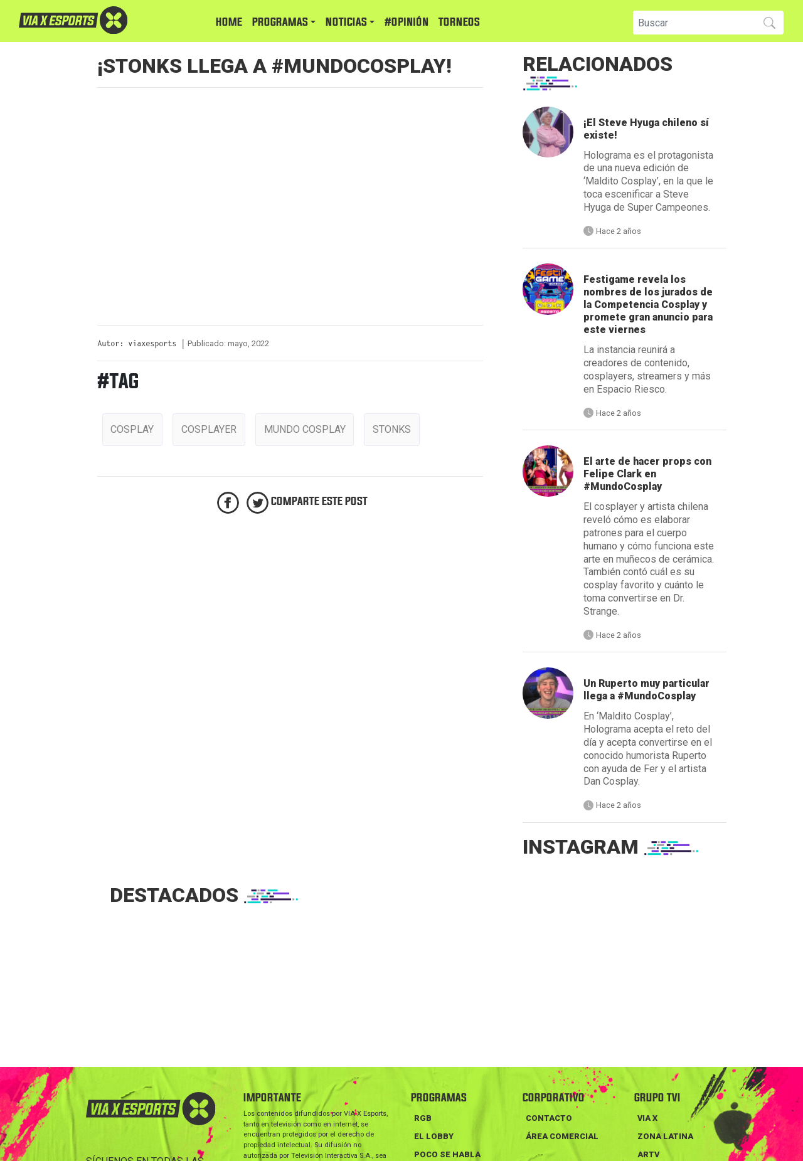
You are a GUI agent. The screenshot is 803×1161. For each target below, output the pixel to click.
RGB (423, 1118)
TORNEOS (459, 22)
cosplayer (209, 429)
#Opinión (406, 22)
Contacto (549, 1118)
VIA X (647, 1118)
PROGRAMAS (280, 22)
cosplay (132, 429)
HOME (229, 22)
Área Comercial (562, 1136)
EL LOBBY (434, 1136)
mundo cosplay (305, 429)
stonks (392, 429)
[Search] (693, 22)
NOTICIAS (346, 22)
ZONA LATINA (665, 1136)
